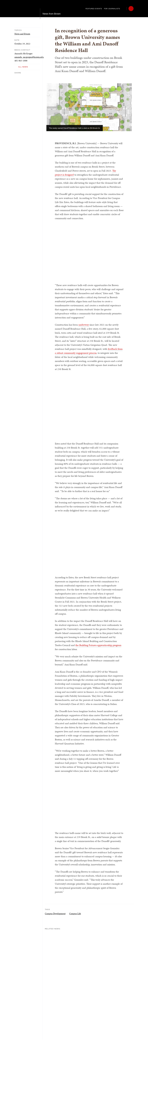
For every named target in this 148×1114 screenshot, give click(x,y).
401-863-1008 (20, 60)
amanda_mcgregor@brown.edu (29, 57)
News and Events (22, 33)
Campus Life (75, 913)
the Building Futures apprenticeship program (98, 645)
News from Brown (52, 8)
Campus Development (55, 913)
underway (83, 324)
